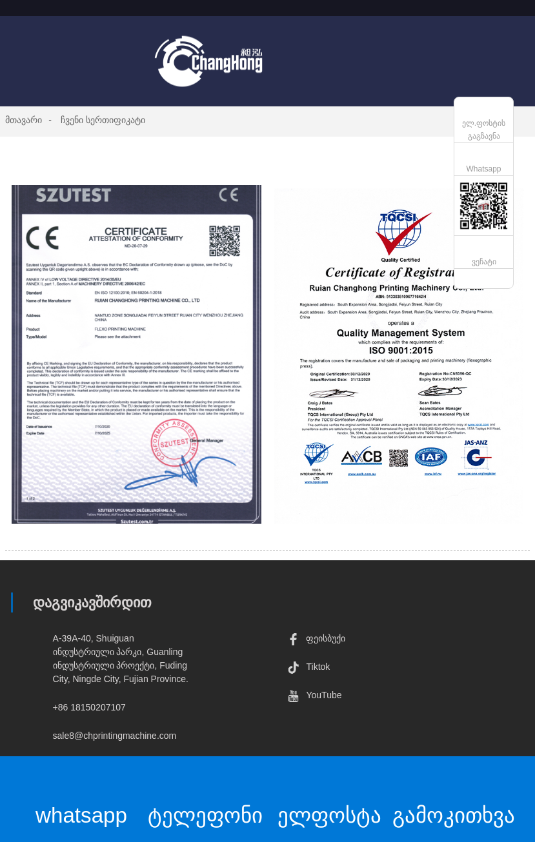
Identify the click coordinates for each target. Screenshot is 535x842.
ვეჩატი (484, 261)
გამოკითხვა (454, 794)
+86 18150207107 (89, 707)
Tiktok (308, 666)
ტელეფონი (205, 794)
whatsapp (82, 794)
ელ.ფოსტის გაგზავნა (483, 130)
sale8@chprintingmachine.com (115, 735)
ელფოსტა (329, 794)
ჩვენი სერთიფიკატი (103, 120)
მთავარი (23, 120)
